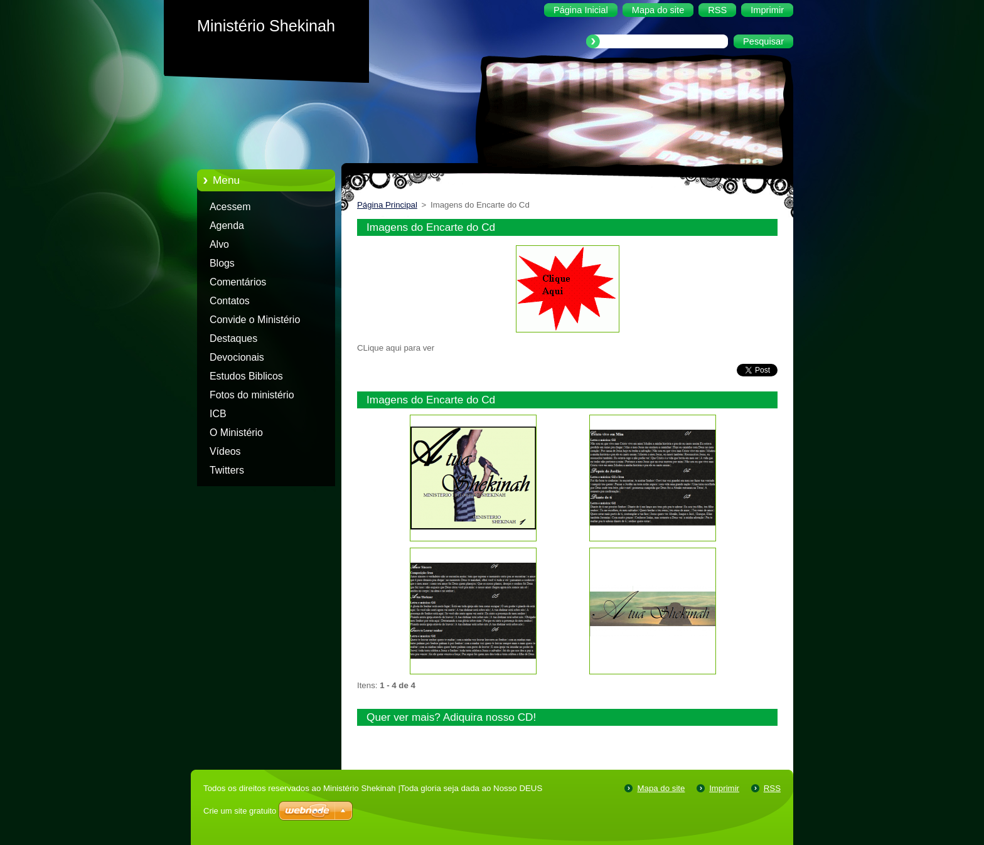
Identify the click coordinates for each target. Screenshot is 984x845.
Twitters (227, 470)
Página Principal (387, 205)
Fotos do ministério (252, 395)
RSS (772, 788)
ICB (218, 413)
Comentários (238, 282)
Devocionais (237, 357)
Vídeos (225, 451)
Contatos (230, 300)
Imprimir (724, 788)
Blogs (222, 263)
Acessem (230, 206)
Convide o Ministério (255, 319)
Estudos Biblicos (246, 376)
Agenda (227, 225)
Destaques (233, 338)
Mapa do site (661, 788)
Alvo (219, 244)
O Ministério (236, 432)
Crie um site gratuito (239, 811)
